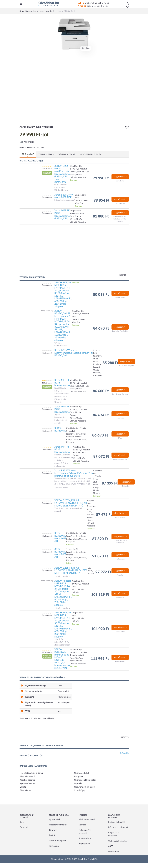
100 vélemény (47, 383)
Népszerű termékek (58, 825)
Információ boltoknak (118, 827)
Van (59, 711)
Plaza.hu (120, 575)
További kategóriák (57, 841)
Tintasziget (126, 486)
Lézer (60, 686)
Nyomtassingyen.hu (120, 459)
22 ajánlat (28, 154)
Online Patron (120, 203)
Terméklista (54, 846)
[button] (127, 7)
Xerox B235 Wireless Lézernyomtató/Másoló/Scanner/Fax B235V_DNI (73, 353)
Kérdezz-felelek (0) (90, 154)
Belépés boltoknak (116, 822)
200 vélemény (47, 169)
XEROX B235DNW (60, 429)
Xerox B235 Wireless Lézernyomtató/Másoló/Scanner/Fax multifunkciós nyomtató (73, 473)
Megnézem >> (120, 177)
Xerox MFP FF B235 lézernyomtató (62, 383)
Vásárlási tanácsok (87, 819)
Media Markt (120, 661)
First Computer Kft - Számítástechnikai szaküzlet (120, 219)
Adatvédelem (85, 838)
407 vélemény (47, 652)
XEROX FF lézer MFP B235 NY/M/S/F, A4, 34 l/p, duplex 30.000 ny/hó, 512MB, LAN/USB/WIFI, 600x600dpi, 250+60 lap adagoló (63, 294)
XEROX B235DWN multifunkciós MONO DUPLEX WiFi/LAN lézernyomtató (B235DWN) (62, 658)
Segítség (82, 825)
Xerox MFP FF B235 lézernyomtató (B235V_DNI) (62, 214)
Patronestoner (120, 517)
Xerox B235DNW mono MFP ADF (63, 196)
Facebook (24, 827)
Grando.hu (120, 597)
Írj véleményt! (47, 197)
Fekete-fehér (63, 691)
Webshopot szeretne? (118, 841)
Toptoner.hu (120, 559)
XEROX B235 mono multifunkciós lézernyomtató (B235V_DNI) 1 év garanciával (62, 174)
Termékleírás (46, 154)
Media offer (113, 852)
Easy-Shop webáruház (120, 394)
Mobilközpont (120, 297)
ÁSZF (110, 846)
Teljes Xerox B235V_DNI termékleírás (37, 718)
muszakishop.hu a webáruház (120, 541)
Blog (22, 822)
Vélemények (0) (66, 154)
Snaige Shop (120, 631)
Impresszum (84, 844)
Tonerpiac (120, 418)
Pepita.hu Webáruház (120, 331)
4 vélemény (47, 449)
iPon (120, 438)
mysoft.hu (120, 181)
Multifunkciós (64, 697)
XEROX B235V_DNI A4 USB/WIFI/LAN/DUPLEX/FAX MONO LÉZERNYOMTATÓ (70, 503)
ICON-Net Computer (126, 366)
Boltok (52, 835)
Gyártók (53, 830)
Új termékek (54, 819)
